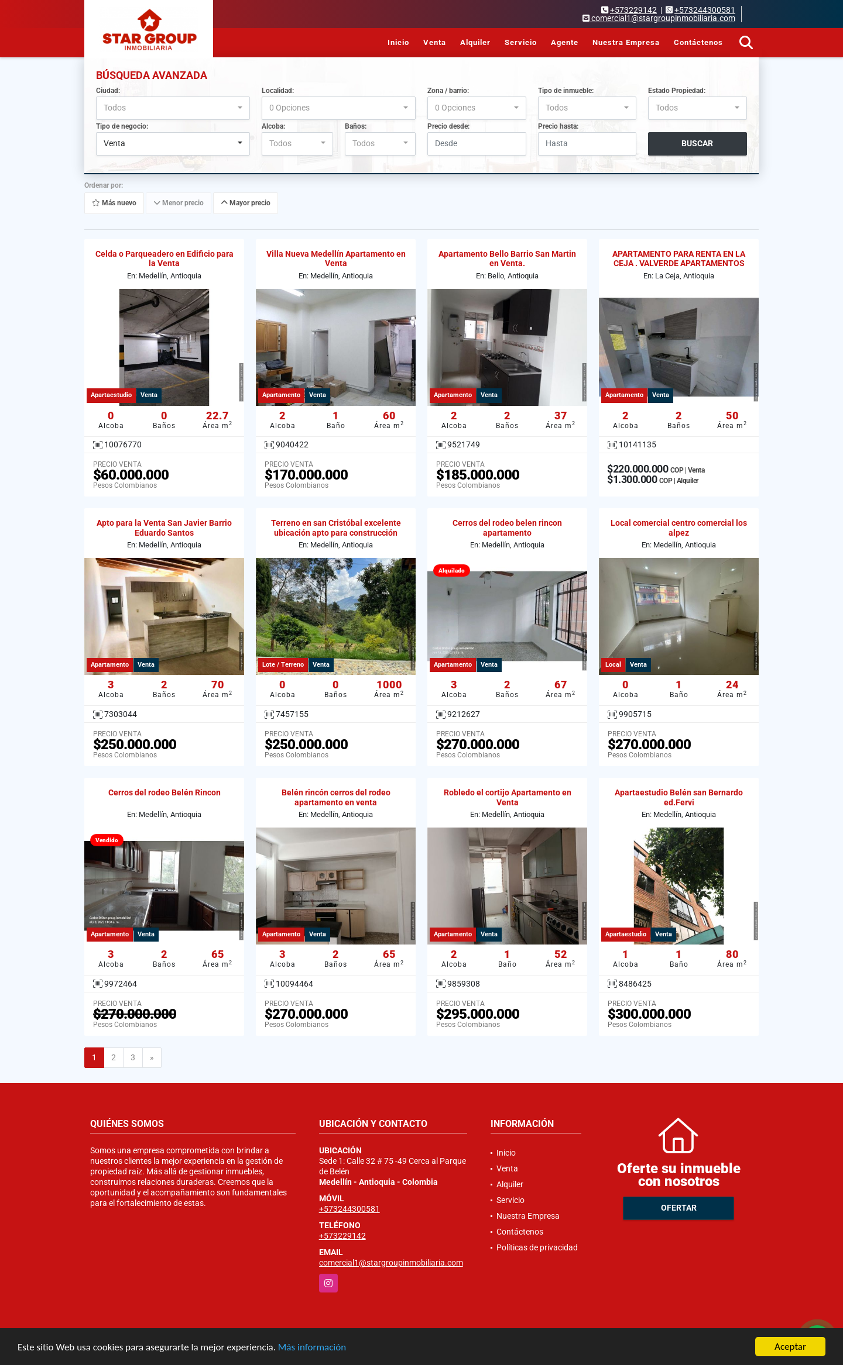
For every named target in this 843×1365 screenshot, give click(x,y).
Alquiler (475, 42)
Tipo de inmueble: (566, 91)
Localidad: (278, 91)
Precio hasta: (558, 126)
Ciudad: (108, 91)
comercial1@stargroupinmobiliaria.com (391, 1262)
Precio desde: (448, 126)
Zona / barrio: (448, 91)
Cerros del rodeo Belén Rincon (164, 792)
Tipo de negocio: (122, 126)
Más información (312, 1348)
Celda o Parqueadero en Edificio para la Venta (164, 258)
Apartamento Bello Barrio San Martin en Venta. (507, 258)
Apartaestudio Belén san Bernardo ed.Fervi (679, 797)
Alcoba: (273, 126)
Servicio (521, 42)
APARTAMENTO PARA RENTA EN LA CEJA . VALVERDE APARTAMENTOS (678, 258)
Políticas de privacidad (537, 1247)
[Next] (152, 1057)
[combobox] (173, 108)
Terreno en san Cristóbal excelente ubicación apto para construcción (336, 527)
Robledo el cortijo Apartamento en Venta (507, 797)
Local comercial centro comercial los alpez (679, 527)
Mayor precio (245, 203)
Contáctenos (698, 42)
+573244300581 (704, 10)
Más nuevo (114, 203)
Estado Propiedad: (676, 91)
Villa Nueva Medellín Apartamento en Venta (336, 258)
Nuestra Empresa (626, 42)
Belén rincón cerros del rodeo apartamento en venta (336, 797)
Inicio (398, 42)
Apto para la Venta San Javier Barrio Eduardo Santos (164, 527)
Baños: (355, 126)
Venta (434, 42)
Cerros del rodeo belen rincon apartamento (507, 527)
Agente (564, 42)
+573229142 (633, 10)
